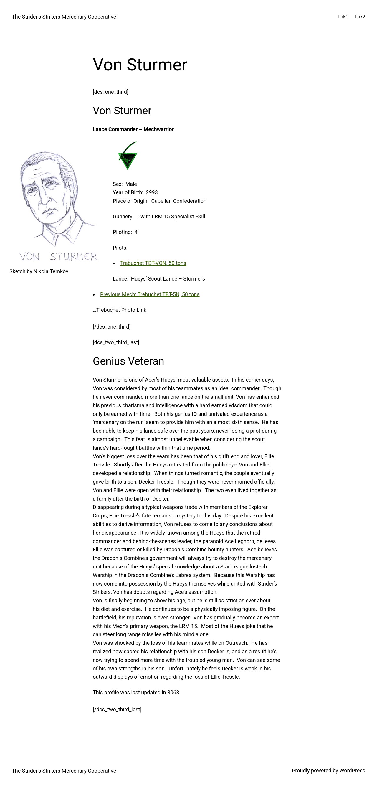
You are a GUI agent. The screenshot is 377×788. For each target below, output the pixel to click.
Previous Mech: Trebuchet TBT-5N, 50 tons (150, 294)
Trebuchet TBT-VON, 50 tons (153, 263)
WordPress (352, 770)
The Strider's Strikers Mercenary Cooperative (64, 17)
